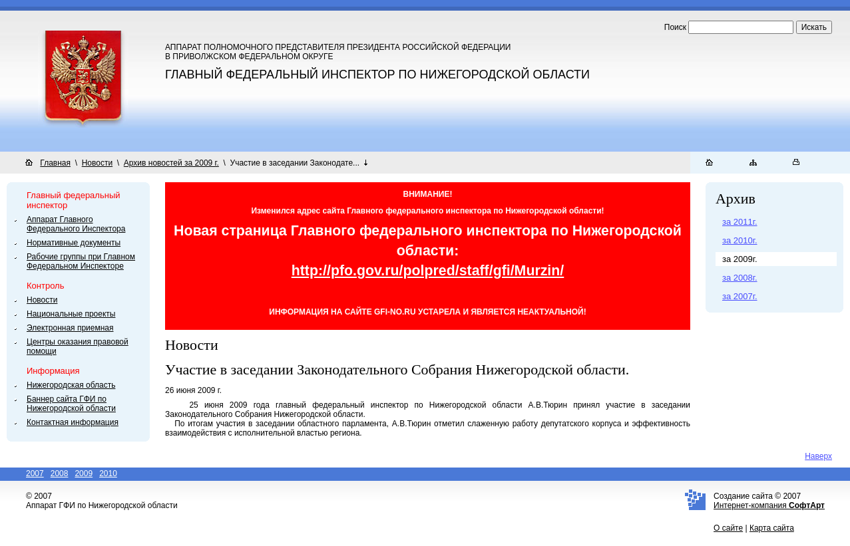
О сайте (728, 528)
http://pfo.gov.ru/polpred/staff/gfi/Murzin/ (428, 271)
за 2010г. (739, 240)
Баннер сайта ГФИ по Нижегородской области (71, 403)
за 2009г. (739, 259)
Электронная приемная (70, 328)
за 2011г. (739, 222)
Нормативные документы (73, 242)
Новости (97, 163)
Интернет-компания (769, 505)
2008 (60, 473)
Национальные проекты (71, 314)
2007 (35, 473)
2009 (84, 473)
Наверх (818, 456)
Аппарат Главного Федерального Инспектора (76, 224)
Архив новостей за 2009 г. (171, 163)
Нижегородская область (71, 385)
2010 (108, 473)
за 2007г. (739, 296)
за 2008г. (739, 278)
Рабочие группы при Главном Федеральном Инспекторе (81, 261)
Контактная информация (72, 422)
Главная (55, 163)
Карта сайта (771, 528)
